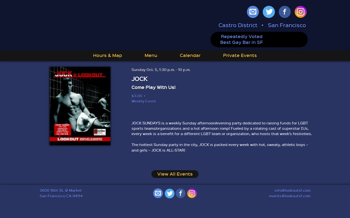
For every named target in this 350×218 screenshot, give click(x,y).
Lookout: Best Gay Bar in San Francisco (104, 25)
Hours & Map (107, 55)
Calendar (190, 55)
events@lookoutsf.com (289, 196)
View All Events (175, 174)
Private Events (240, 55)
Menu (151, 55)
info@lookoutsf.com (292, 190)
